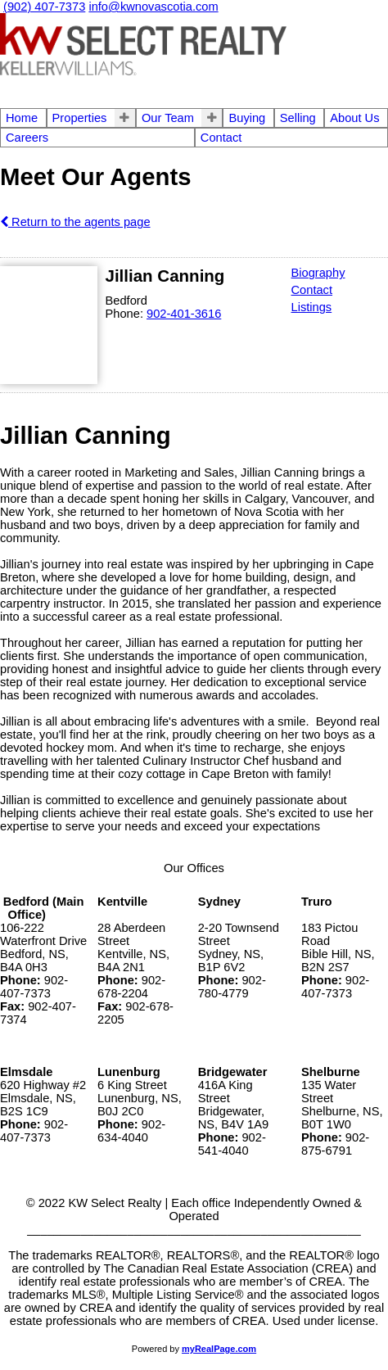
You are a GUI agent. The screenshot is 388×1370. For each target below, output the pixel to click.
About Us (354, 117)
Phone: (126, 313)
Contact (221, 137)
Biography (318, 272)
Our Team (168, 117)
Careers (27, 137)
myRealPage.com (219, 1349)
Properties (79, 117)
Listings (311, 307)
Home (22, 117)
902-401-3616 (184, 313)
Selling (298, 117)
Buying (246, 117)
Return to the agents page (75, 221)
